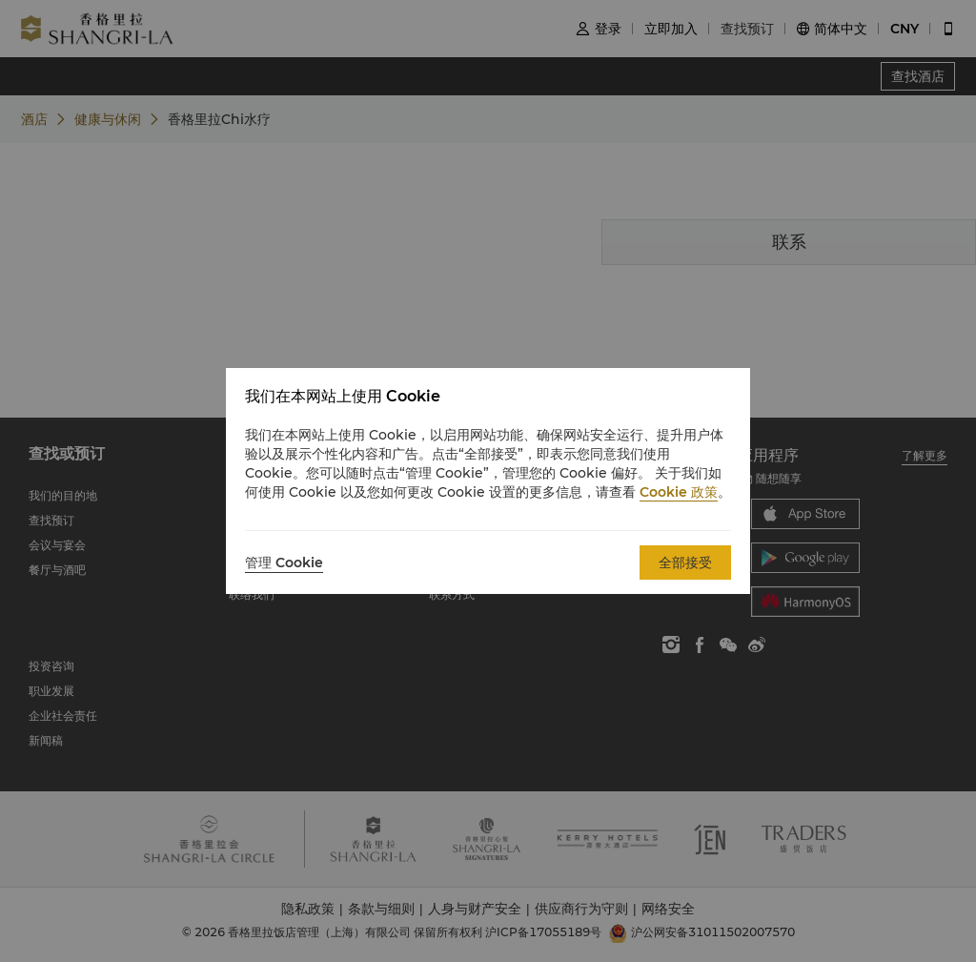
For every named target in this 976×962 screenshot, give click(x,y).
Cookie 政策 (679, 492)
